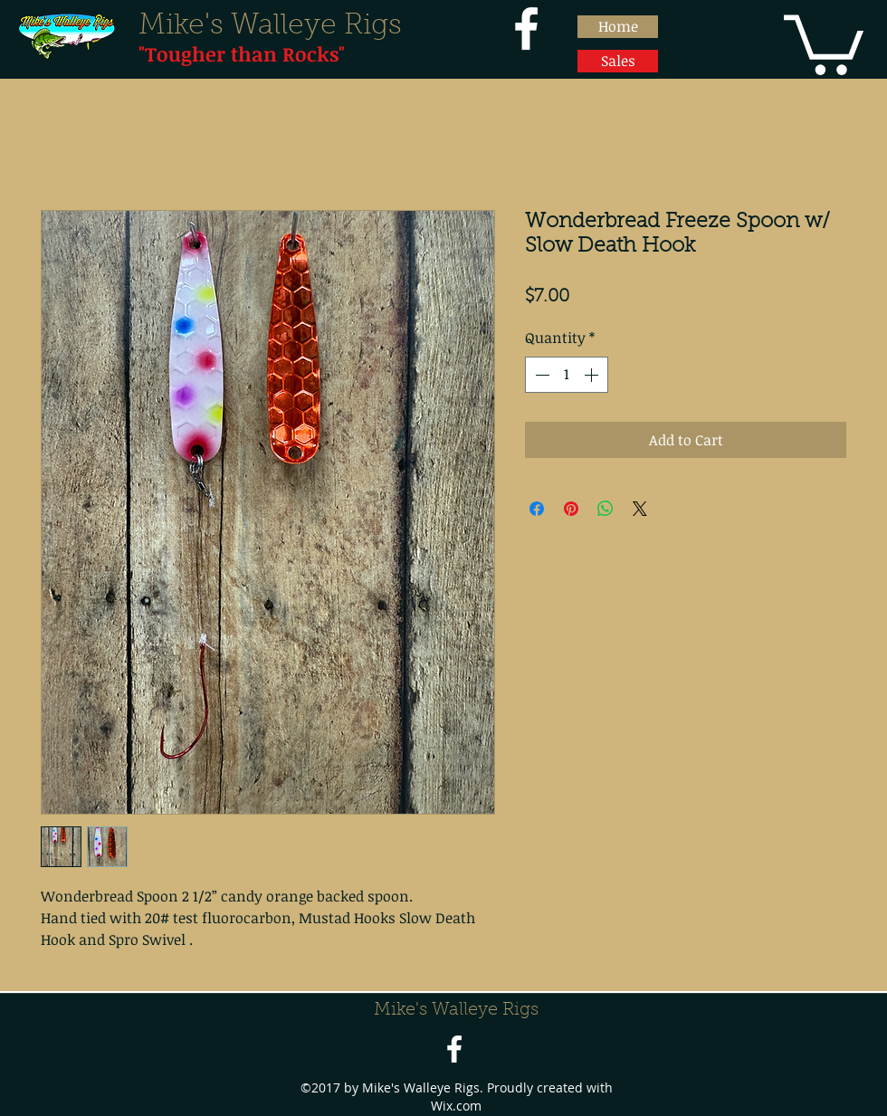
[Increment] (593, 375)
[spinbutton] (566, 375)
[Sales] (617, 61)
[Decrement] (540, 375)
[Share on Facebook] (537, 509)
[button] (823, 41)
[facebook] (526, 28)
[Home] (617, 26)
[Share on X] (640, 509)
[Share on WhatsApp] (605, 509)
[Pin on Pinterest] (571, 509)
